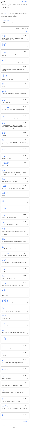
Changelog (15, 427)
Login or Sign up (24, 1)
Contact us (12, 425)
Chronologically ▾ (6, 20)
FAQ (7, 425)
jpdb (3, 1)
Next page (25, 31)
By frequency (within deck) (8, 22)
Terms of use (25, 425)
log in (5, 13)
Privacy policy (18, 425)
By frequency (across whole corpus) (10, 25)
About (4, 425)
